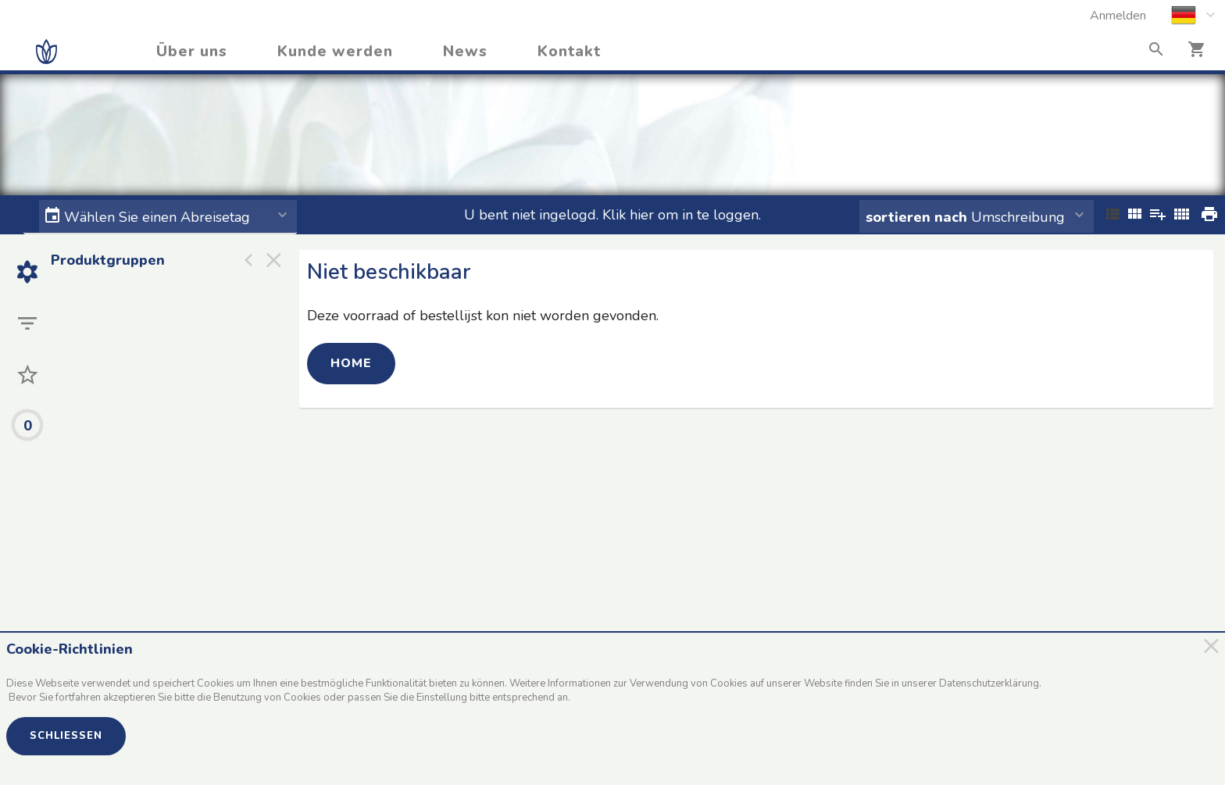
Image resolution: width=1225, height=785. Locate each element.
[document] (605, 678)
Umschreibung (965, 217)
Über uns (191, 51)
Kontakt (569, 51)
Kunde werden (335, 51)
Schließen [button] (66, 736)
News (465, 51)
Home (351, 363)
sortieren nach (918, 217)
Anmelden (1118, 15)
